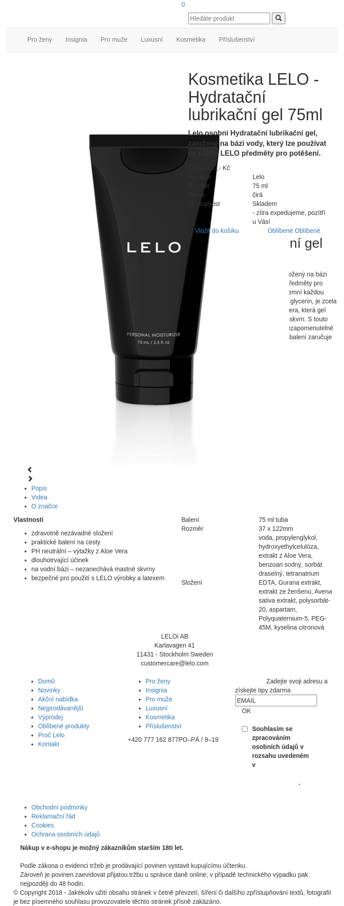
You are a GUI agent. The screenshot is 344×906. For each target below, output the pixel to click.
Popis (39, 488)
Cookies (42, 825)
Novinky (49, 690)
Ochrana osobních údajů (65, 834)
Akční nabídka (58, 699)
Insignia (76, 39)
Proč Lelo (51, 735)
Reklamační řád (53, 816)
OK (246, 710)
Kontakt (48, 744)
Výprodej (50, 717)
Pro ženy (39, 39)
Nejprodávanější (60, 708)
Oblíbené (280, 230)
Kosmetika (190, 39)
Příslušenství (237, 39)
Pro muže (114, 39)
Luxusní (152, 39)
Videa (39, 497)
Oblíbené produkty (63, 726)
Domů (46, 681)
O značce (44, 506)
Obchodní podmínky (59, 807)
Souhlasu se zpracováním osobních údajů (275, 773)
